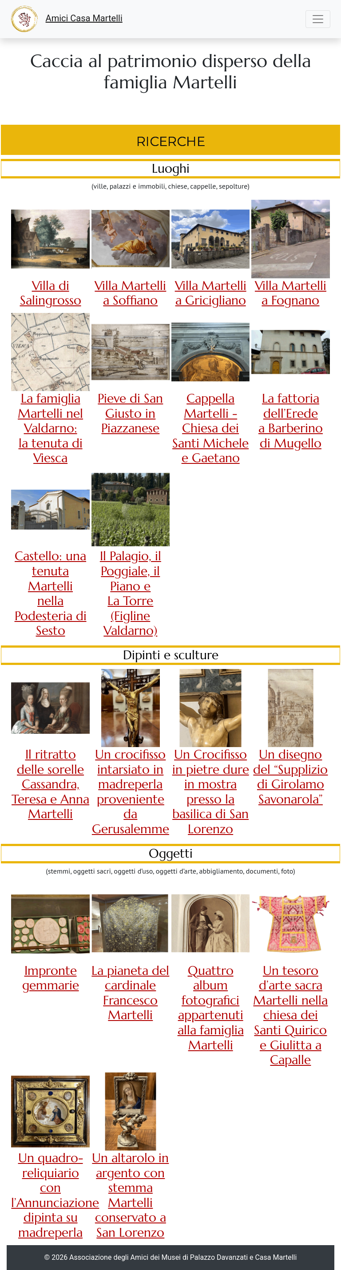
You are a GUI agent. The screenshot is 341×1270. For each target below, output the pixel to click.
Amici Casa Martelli (67, 19)
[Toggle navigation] (317, 19)
